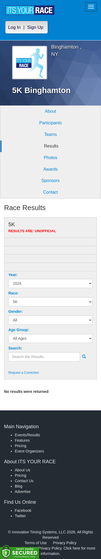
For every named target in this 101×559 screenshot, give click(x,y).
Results (51, 146)
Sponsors (50, 180)
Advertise (22, 491)
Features (22, 440)
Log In (14, 27)
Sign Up (35, 27)
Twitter (20, 516)
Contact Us (24, 481)
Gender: (15, 311)
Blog (18, 486)
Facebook (23, 510)
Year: (13, 275)
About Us (22, 470)
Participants (50, 123)
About (50, 111)
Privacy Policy (64, 543)
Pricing (20, 446)
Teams (50, 134)
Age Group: (18, 330)
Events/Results (27, 435)
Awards (50, 169)
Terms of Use (36, 543)
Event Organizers (29, 451)
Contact (50, 192)
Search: (15, 348)
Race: (13, 293)
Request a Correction (23, 373)
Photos (50, 157)
